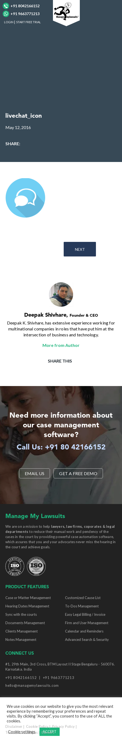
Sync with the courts (21, 614)
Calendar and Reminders (84, 631)
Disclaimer (14, 726)
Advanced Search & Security (87, 639)
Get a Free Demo (78, 473)
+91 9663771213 (21, 14)
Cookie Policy (37, 726)
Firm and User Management (86, 623)
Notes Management (20, 639)
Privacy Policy (63, 726)
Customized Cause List (83, 598)
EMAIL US (35, 473)
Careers (47, 732)
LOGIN (8, 22)
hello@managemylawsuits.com (32, 685)
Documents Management (25, 623)
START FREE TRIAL (28, 22)
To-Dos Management (82, 606)
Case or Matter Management (28, 598)
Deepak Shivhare (45, 315)
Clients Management (21, 631)
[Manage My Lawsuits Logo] (66, 12)
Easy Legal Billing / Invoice (85, 614)
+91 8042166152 (21, 6)
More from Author (61, 345)
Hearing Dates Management (27, 606)
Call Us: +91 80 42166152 (61, 447)
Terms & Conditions (21, 732)
